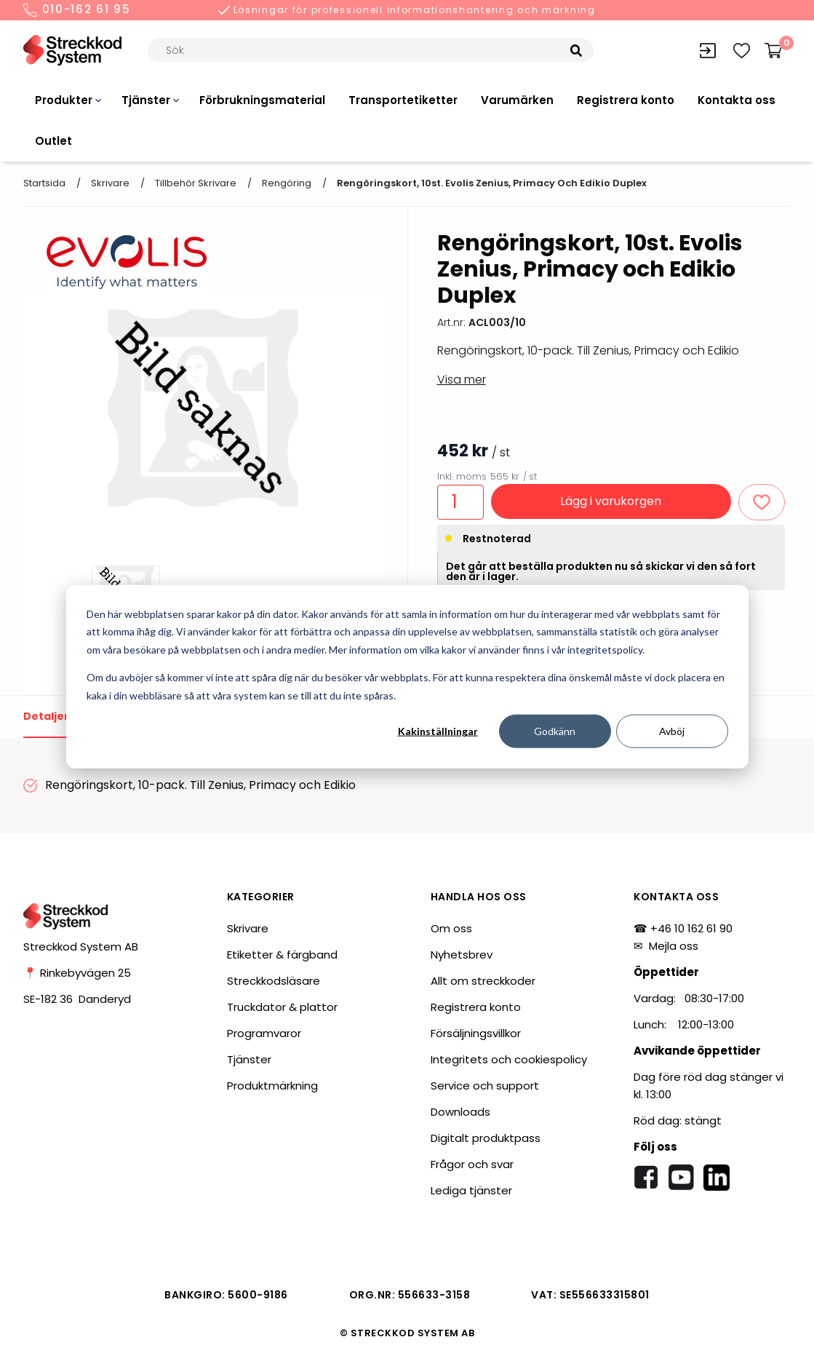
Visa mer (461, 379)
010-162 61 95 (77, 10)
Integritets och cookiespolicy (509, 1059)
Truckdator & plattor (282, 1007)
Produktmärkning (272, 1085)
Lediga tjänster (471, 1190)
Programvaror (264, 1033)
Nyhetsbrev (461, 954)
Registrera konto (625, 100)
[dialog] (407, 676)
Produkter (63, 100)
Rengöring (286, 183)
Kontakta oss (736, 100)
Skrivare (110, 183)
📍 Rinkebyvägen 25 (77, 972)
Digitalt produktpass (485, 1138)
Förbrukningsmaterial (262, 100)
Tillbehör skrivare (195, 183)
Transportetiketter (403, 100)
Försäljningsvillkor (476, 1033)
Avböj (672, 731)
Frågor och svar (472, 1164)
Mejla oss (673, 945)
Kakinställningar (438, 731)
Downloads (460, 1111)
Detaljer (46, 716)
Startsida (44, 183)
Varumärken (517, 100)
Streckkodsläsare (273, 980)
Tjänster (145, 100)
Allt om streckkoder (483, 980)
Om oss (451, 928)
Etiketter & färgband (282, 954)
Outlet (53, 140)
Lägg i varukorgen (610, 501)
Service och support (485, 1085)
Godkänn (554, 731)
